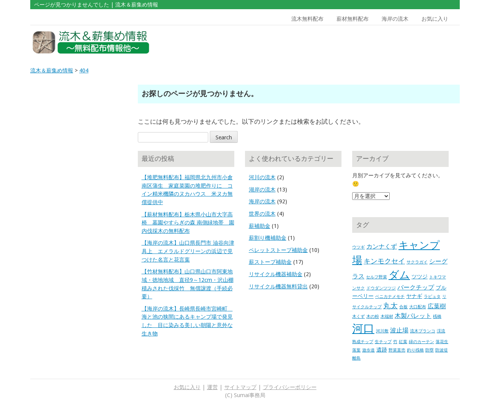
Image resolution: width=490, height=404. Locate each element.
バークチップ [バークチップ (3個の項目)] (415, 287)
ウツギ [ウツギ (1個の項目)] (358, 247)
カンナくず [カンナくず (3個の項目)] (381, 246)
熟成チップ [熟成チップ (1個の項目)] (362, 341)
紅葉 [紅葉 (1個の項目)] (403, 341)
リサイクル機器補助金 (275, 274)
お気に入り (434, 19)
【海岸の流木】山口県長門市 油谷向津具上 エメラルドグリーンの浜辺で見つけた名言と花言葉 (188, 251)
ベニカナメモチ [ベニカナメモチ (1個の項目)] (390, 296)
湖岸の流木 (262, 189)
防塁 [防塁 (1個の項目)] (429, 350)
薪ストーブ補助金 (270, 262)
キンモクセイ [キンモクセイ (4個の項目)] (384, 261)
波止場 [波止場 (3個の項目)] (399, 330)
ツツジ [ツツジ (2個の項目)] (420, 276)
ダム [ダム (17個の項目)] (399, 275)
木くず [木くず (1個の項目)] (358, 316)
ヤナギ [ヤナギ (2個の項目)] (414, 296)
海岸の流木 (395, 19)
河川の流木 (262, 177)
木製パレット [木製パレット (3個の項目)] (413, 315)
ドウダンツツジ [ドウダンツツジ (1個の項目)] (381, 288)
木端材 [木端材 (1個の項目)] (387, 316)
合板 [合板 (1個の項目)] (403, 306)
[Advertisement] (405, 42)
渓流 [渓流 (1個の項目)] (441, 331)
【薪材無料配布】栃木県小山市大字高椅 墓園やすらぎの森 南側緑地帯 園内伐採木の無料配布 (188, 222)
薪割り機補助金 (267, 238)
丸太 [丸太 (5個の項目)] (390, 305)
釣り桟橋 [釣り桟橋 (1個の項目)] (415, 350)
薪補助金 (259, 226)
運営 (212, 387)
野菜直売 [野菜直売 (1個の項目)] (397, 350)
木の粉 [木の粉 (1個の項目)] (372, 316)
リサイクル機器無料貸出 (278, 286)
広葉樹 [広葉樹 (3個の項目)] (437, 306)
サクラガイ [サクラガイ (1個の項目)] (417, 262)
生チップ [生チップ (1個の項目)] (383, 341)
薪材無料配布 (352, 19)
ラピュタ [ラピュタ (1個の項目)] (432, 296)
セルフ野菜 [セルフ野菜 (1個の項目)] (376, 277)
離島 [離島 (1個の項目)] (356, 358)
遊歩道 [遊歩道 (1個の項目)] (368, 350)
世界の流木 (262, 214)
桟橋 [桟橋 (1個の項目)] (437, 316)
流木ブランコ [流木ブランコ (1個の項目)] (422, 331)
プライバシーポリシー (290, 387)
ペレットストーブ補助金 (278, 250)
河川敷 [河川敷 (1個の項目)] (382, 331)
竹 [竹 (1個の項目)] (395, 341)
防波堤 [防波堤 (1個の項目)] (441, 350)
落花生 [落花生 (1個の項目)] (442, 341)
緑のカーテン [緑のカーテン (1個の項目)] (421, 341)
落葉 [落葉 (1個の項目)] (356, 350)
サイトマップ (240, 387)
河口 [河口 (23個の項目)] (363, 328)
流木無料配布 (307, 19)
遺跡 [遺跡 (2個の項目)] (381, 350)
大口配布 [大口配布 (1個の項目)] (417, 306)
